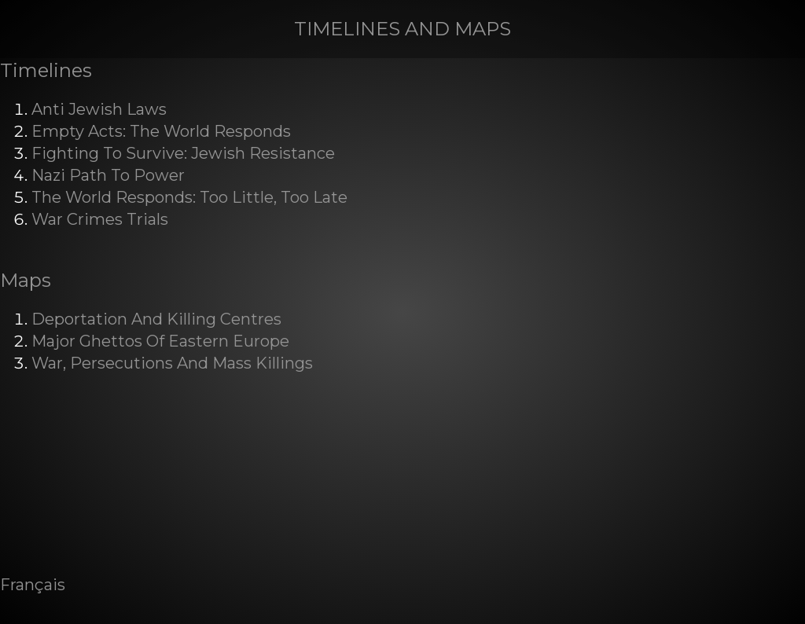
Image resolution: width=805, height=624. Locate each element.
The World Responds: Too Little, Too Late (189, 197)
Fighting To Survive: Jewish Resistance (183, 153)
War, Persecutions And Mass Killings (172, 363)
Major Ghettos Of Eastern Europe (160, 341)
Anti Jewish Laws (99, 109)
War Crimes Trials (99, 219)
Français (32, 584)
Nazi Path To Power (108, 175)
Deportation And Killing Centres (156, 319)
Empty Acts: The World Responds (161, 131)
